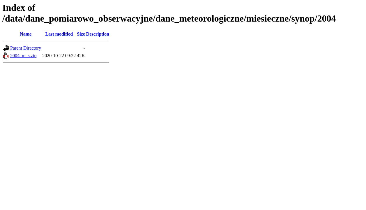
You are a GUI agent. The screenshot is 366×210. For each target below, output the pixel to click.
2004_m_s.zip (23, 55)
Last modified (59, 34)
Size (81, 34)
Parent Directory (25, 48)
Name (25, 34)
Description (97, 34)
